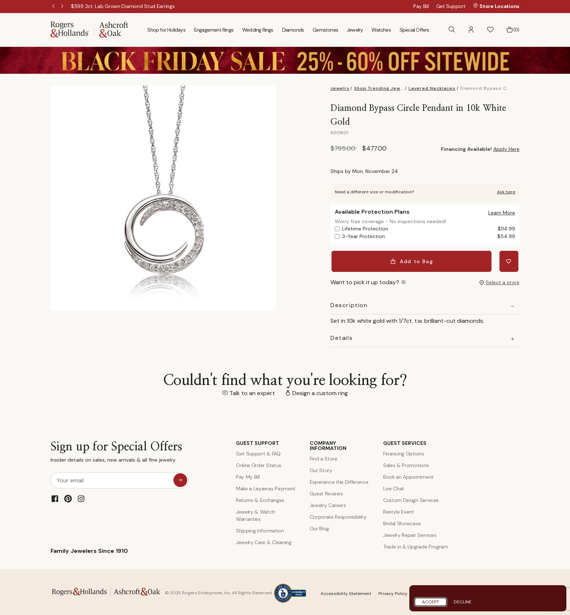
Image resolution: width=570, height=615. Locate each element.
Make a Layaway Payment (266, 486)
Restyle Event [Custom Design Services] (398, 509)
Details (341, 336)
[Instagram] (81, 496)
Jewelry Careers (328, 503)
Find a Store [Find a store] (323, 456)
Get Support (451, 6)
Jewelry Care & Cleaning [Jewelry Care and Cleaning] (264, 540)
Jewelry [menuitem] (355, 30)
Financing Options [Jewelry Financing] (403, 451)
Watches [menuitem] (381, 30)
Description (349, 303)
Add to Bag (412, 260)
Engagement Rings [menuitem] (213, 30)
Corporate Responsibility (338, 514)
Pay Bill (421, 6)
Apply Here (506, 149)
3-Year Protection (428, 236)
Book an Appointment (408, 474)
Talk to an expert (252, 391)
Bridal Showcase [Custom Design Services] (402, 521)
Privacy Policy (393, 591)
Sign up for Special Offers (116, 451)
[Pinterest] (68, 496)
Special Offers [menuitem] (414, 30)
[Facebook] (55, 496)
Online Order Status (258, 463)
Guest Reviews (326, 491)
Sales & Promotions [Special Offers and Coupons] (406, 463)
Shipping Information (260, 528)
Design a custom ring (320, 391)
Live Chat (393, 486)
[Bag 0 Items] (512, 29)
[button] (471, 29)
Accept (430, 602)
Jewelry (340, 88)
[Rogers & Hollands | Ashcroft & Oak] (89, 29)
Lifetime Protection (428, 229)
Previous (54, 6)
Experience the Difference (339, 480)
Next (63, 6)
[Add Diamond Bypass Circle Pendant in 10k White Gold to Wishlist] (510, 260)
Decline (462, 602)
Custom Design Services (411, 498)
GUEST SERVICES (404, 440)
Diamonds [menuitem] (293, 30)
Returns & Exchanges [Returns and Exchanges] (260, 498)
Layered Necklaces (432, 88)
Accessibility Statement (346, 591)
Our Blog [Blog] (319, 526)
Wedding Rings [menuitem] (257, 30)
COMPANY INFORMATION (328, 443)
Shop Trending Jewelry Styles (390, 88)
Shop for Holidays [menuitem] (166, 30)
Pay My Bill (248, 474)
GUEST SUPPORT (257, 440)
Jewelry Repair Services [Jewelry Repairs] (410, 533)
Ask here (506, 192)
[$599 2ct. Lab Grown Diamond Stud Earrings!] (123, 6)
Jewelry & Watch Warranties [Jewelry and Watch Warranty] (255, 513)
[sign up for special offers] (180, 478)
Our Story (321, 468)
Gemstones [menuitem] (325, 30)
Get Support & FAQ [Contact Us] (258, 451)
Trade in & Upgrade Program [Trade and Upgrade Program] (415, 544)
